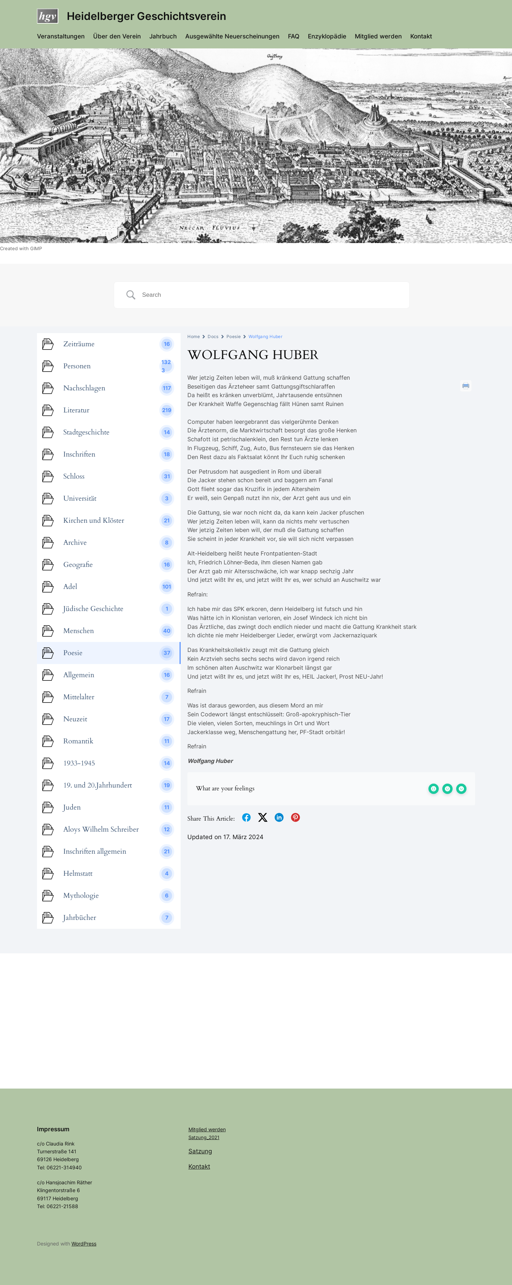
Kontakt (199, 1166)
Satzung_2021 (203, 1137)
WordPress (83, 1244)
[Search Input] (270, 295)
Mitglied (198, 1129)
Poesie (233, 336)
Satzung (200, 1151)
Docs (213, 336)
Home (193, 336)
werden (217, 1129)
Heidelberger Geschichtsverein (146, 16)
